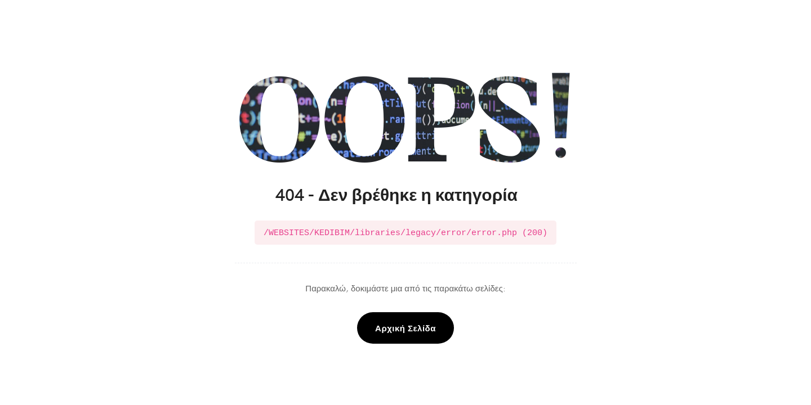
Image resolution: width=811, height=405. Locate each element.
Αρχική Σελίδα (405, 326)
